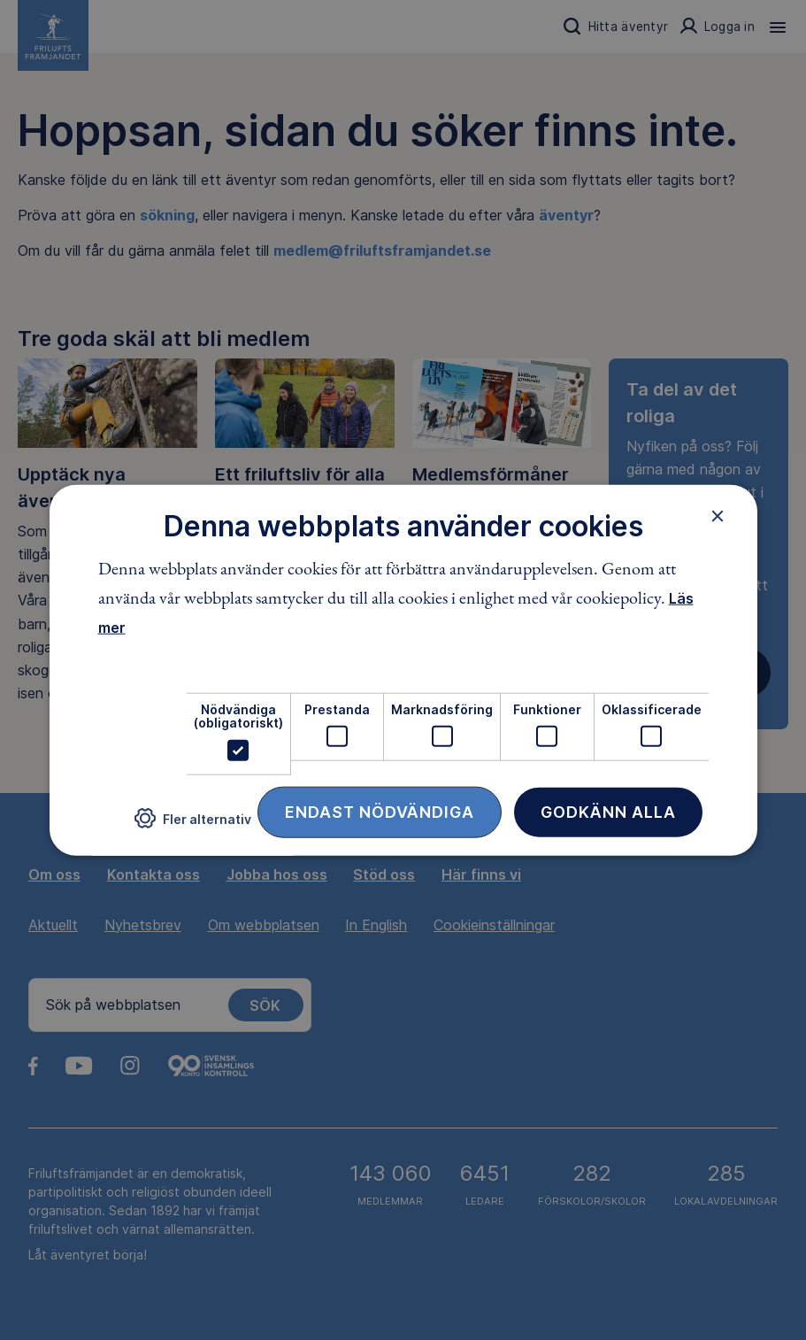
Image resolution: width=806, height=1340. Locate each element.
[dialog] (403, 670)
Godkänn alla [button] (608, 811)
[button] (193, 825)
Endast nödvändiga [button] (379, 811)
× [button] (717, 516)
